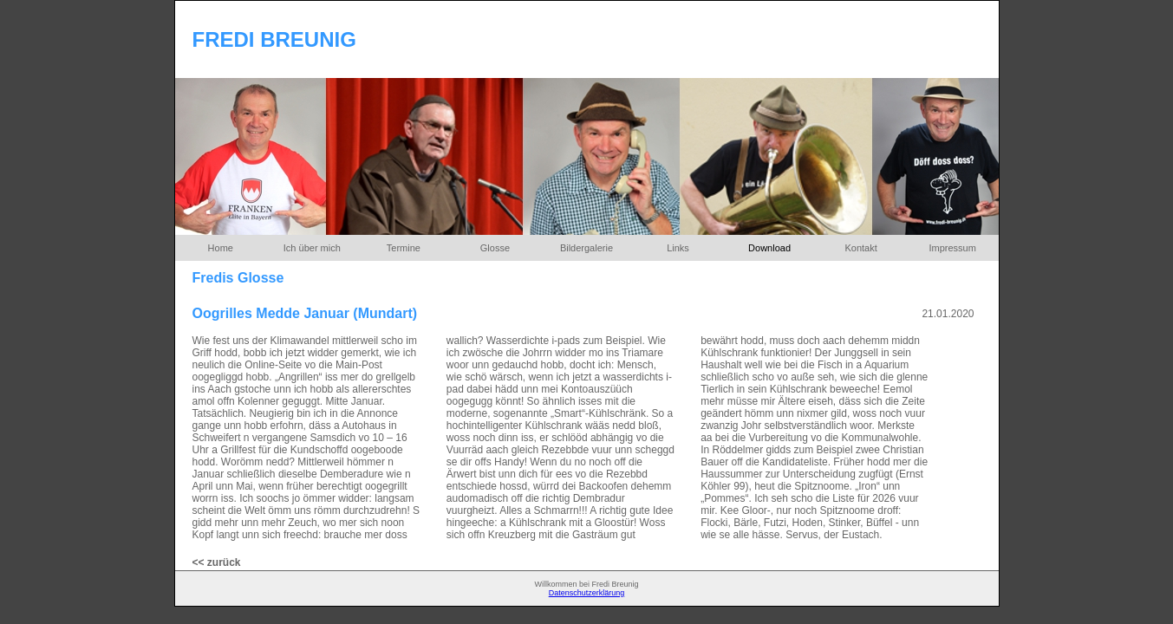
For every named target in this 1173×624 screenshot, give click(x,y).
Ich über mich (312, 248)
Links (678, 248)
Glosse (495, 248)
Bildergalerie (586, 248)
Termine (403, 248)
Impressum (952, 248)
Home (220, 248)
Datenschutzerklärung (587, 592)
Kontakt (860, 248)
